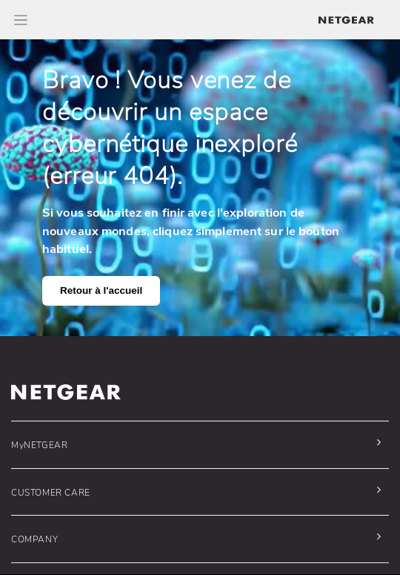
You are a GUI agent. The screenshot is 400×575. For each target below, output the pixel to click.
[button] (196, 444)
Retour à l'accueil (101, 290)
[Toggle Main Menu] (20, 19)
